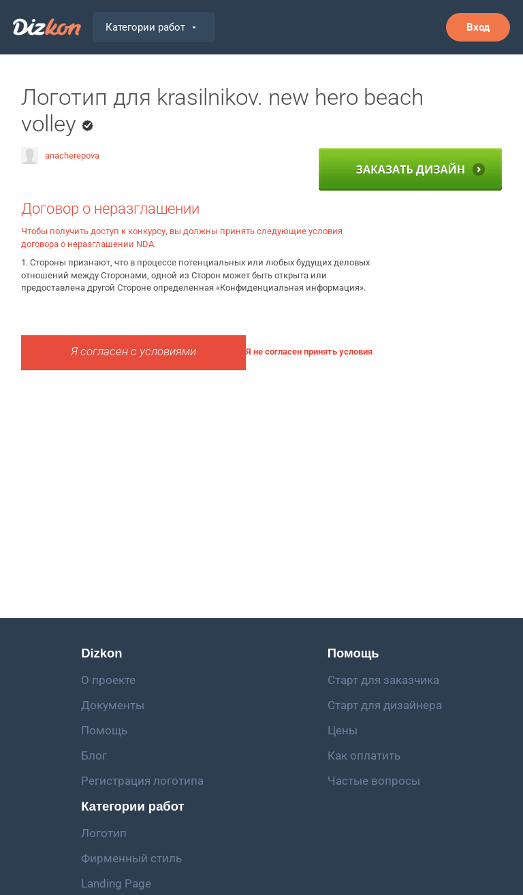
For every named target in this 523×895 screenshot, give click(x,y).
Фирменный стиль (131, 858)
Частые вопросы (374, 780)
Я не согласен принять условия (309, 351)
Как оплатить (364, 755)
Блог (94, 755)
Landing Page (116, 883)
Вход (478, 27)
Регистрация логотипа (142, 780)
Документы (112, 705)
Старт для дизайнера (385, 705)
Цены (343, 730)
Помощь (104, 730)
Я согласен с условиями (133, 351)
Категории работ (151, 27)
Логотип (104, 833)
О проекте (108, 680)
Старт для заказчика (383, 680)
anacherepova (60, 155)
